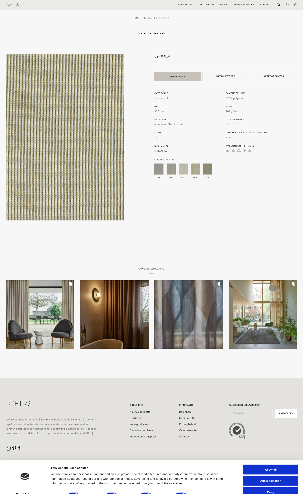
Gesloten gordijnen (141, 430)
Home (136, 18)
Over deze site (188, 430)
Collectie (149, 18)
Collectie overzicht (151, 33)
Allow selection (270, 471)
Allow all (271, 460)
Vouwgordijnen (139, 424)
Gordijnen (136, 418)
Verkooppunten (274, 76)
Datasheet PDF (225, 76)
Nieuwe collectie (140, 411)
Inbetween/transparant (144, 436)
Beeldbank (185, 411)
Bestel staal (178, 76)
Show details (203, 486)
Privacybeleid (187, 424)
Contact (184, 436)
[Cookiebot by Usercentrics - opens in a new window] (25, 486)
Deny (270, 482)
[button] (40, 314)
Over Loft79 (186, 418)
